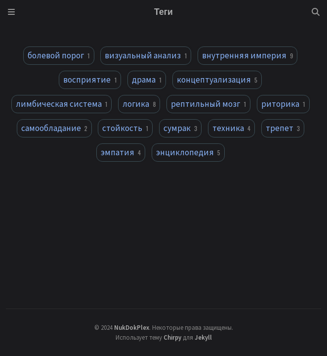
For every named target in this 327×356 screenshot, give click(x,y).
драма (147, 79)
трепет (283, 128)
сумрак (180, 128)
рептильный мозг (208, 103)
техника (231, 128)
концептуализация (217, 79)
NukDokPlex (131, 327)
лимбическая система (62, 103)
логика (139, 103)
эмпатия (121, 152)
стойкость (125, 128)
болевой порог (59, 55)
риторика (283, 103)
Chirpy (172, 337)
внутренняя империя (247, 55)
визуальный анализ (146, 55)
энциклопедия (188, 152)
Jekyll (203, 337)
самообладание (54, 128)
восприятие (90, 79)
